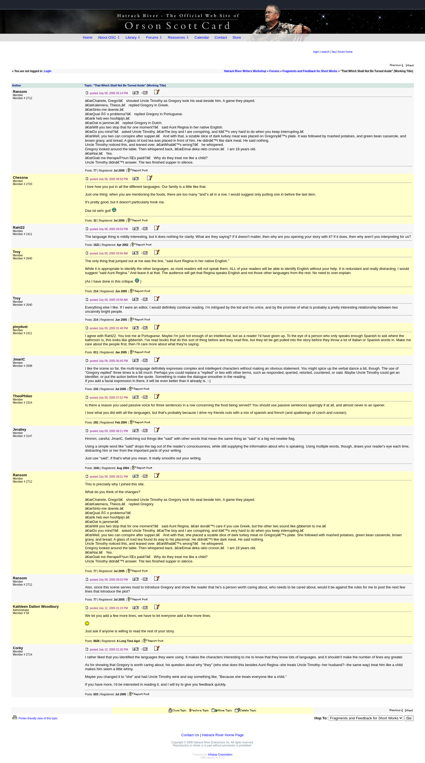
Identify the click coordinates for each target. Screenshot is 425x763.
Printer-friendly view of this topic (35, 718)
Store (236, 37)
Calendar (202, 37)
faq (334, 51)
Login (47, 71)
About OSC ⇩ (109, 37)
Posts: (91, 170)
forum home (345, 51)
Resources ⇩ (178, 37)
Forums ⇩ (154, 37)
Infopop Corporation (220, 754)
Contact (221, 37)
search (325, 51)
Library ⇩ (133, 37)
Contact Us (190, 735)
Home (87, 37)
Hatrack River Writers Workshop (245, 71)
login (316, 51)
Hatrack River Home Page (223, 735)
